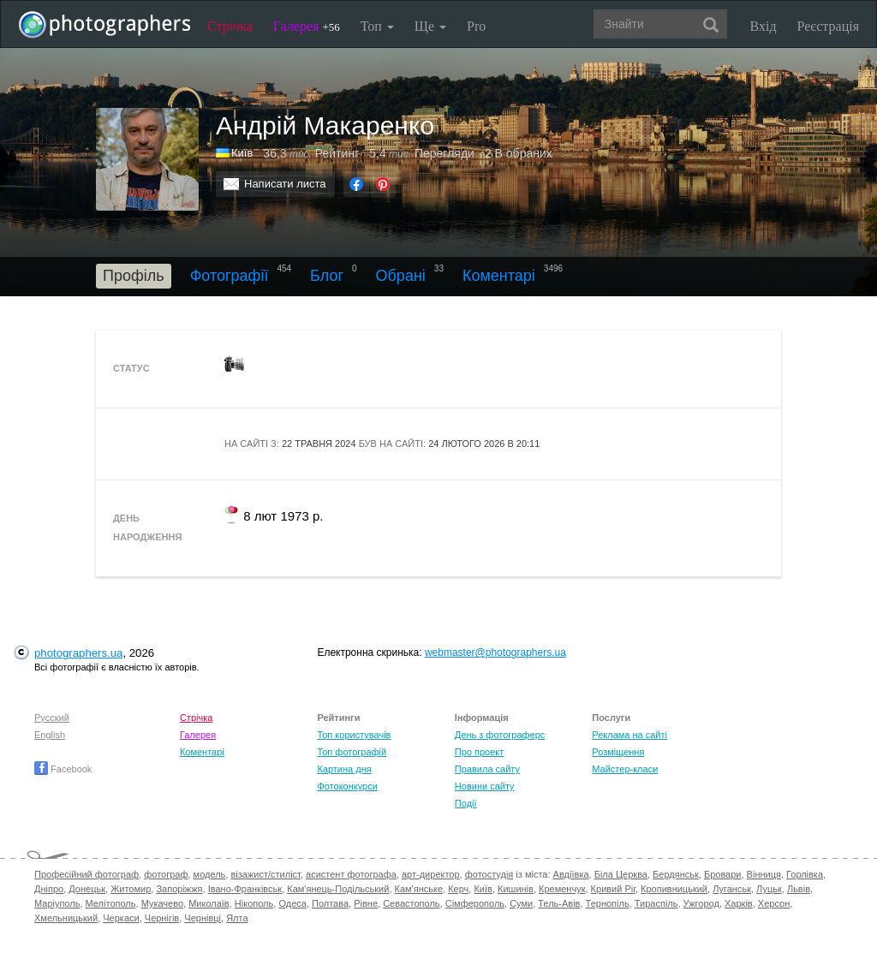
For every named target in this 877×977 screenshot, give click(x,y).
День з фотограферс (500, 735)
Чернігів (162, 918)
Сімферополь (474, 903)
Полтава (330, 903)
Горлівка (804, 874)
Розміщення (618, 752)
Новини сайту (485, 786)
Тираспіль (656, 903)
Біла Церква (620, 874)
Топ (377, 26)
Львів (798, 889)
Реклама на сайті (629, 735)
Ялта (237, 918)
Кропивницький (674, 889)
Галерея (306, 26)
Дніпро (48, 889)
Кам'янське (419, 889)
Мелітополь (111, 903)
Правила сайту (487, 769)
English (49, 735)
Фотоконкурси (347, 786)
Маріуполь (57, 903)
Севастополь (411, 903)
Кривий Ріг (613, 889)
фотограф (166, 874)
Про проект (479, 752)
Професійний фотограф (86, 874)
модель (210, 874)
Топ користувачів (354, 735)
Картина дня (344, 769)
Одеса (292, 903)
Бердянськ (676, 874)
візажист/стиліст (265, 874)
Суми (521, 903)
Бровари (723, 874)
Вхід (763, 26)
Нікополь (254, 903)
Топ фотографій (351, 752)
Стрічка (230, 26)
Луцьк (769, 889)
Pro (476, 26)
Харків (739, 903)
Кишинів (516, 889)
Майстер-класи (625, 769)
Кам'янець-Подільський (338, 889)
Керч (458, 889)
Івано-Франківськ (245, 889)
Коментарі (498, 275)
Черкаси (121, 918)
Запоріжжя (179, 889)
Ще (430, 26)
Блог (326, 275)
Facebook (63, 769)
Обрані (401, 275)
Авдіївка (571, 874)
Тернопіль (607, 903)
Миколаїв (209, 903)
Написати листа (285, 183)
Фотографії (229, 275)
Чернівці (202, 918)
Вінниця (764, 874)
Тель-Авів (559, 903)
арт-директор (431, 874)
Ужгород (701, 903)
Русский (51, 717)
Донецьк (87, 889)
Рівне (366, 903)
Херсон (774, 903)
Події (466, 803)
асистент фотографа (351, 874)
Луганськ (732, 889)
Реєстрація (828, 26)
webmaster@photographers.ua (495, 652)
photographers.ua (78, 652)
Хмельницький (66, 918)
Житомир (130, 889)
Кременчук (562, 889)
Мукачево (162, 903)
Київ (483, 889)
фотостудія (489, 874)
